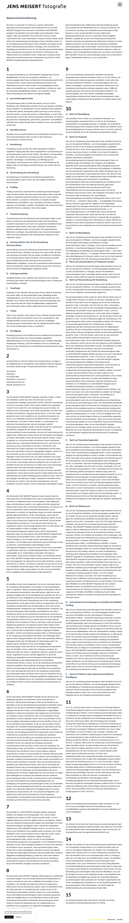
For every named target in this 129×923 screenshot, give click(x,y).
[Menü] (120, 4)
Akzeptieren (9, 917)
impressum (111, 919)
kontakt (120, 919)
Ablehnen (18, 917)
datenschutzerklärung (97, 919)
